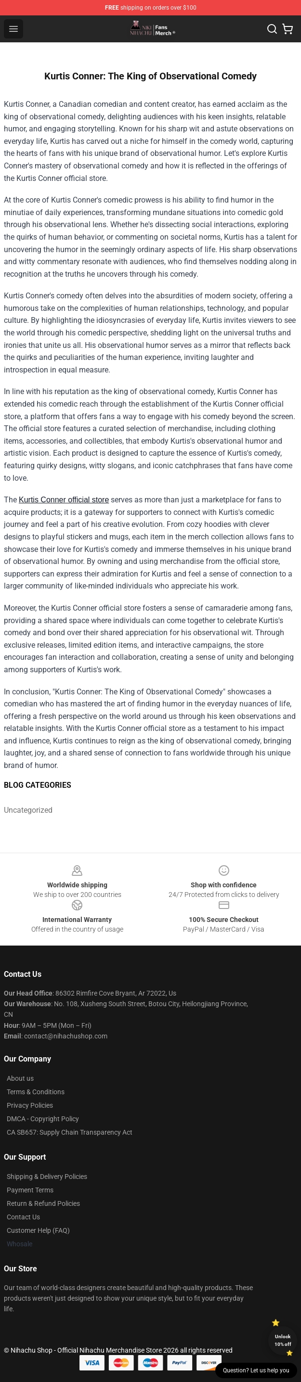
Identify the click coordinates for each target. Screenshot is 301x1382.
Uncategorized (28, 810)
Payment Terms (30, 1190)
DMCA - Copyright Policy (43, 1119)
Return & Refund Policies (43, 1203)
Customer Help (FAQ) (38, 1230)
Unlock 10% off (283, 1340)
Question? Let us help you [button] (256, 1370)
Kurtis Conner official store (64, 500)
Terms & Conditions (36, 1092)
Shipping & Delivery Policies (47, 1176)
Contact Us (23, 1217)
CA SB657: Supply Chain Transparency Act (69, 1132)
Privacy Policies (30, 1105)
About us (20, 1078)
